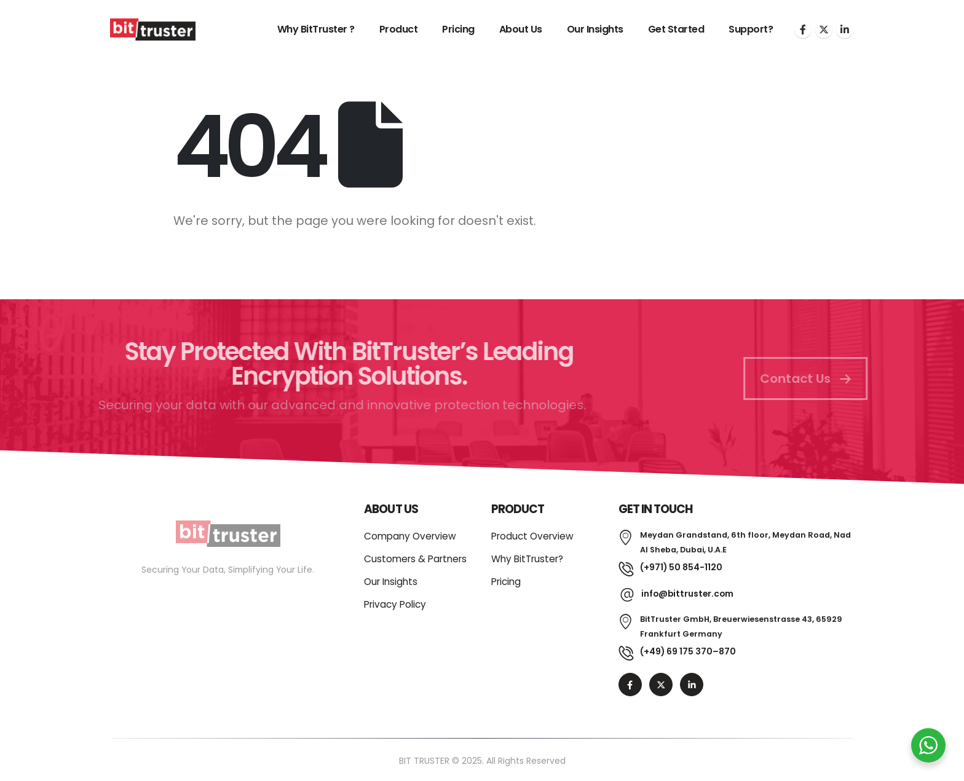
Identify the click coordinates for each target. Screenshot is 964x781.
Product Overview (532, 536)
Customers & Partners (415, 558)
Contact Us (814, 378)
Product (398, 29)
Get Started (676, 29)
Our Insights (595, 29)
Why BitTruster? (527, 558)
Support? (751, 29)
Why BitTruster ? (316, 29)
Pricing (458, 29)
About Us (520, 29)
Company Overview (410, 536)
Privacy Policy (395, 604)
